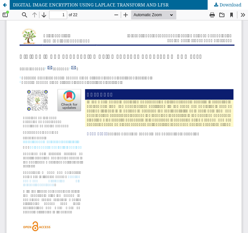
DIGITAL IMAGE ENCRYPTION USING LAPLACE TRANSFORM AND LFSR (91, 5)
